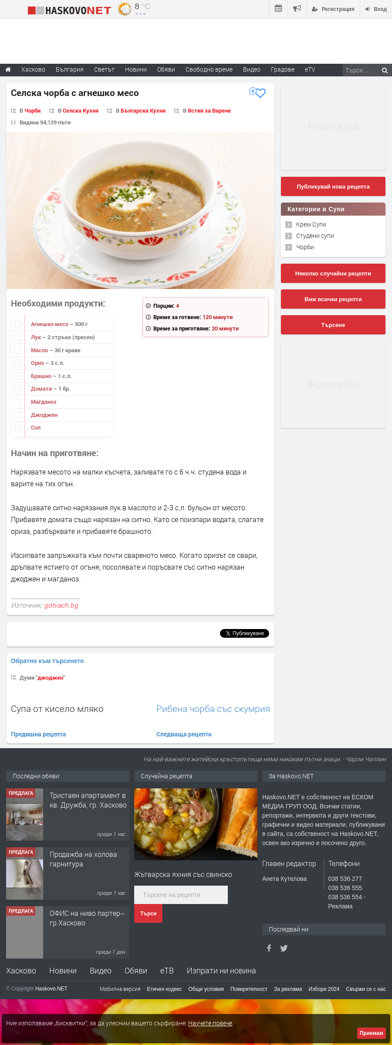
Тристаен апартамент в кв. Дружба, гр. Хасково (88, 800)
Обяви (136, 970)
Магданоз (44, 402)
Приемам (371, 1033)
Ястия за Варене (209, 110)
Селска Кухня (80, 110)
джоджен (50, 677)
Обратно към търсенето (47, 660)
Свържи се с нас (366, 989)
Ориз (38, 363)
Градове (282, 69)
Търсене (333, 325)
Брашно (42, 376)
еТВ (167, 970)
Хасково (21, 970)
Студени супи (315, 235)
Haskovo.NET (51, 989)
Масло (40, 350)
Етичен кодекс (164, 989)
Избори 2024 (324, 989)
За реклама (288, 989)
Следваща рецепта (184, 734)
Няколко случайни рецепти (333, 273)
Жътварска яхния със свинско (183, 874)
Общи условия (206, 989)
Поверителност (248, 989)
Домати (42, 388)
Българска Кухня (143, 110)
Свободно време (209, 69)
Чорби (32, 110)
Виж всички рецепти (333, 299)
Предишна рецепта (38, 734)
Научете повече (210, 1023)
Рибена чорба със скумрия (213, 708)
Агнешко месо (50, 324)
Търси (148, 914)
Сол (36, 427)
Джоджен (44, 415)
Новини (136, 69)
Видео (101, 970)
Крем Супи (311, 224)
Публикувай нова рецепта (333, 186)
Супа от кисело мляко (57, 708)
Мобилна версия (120, 988)
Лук (36, 337)
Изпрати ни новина (221, 970)
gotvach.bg (61, 605)
